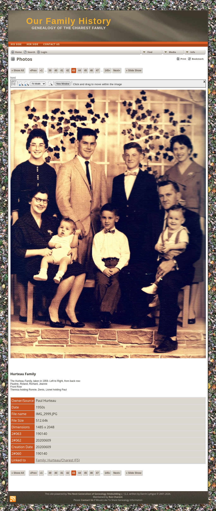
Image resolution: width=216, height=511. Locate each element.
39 (50, 70)
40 (55, 70)
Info (192, 52)
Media (172, 52)
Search (31, 52)
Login (44, 52)
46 (91, 70)
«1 (41, 70)
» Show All (18, 70)
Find (149, 52)
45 (85, 70)
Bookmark (198, 58)
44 (79, 70)
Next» (116, 70)
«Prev (33, 70)
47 (97, 70)
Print (183, 58)
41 (61, 70)
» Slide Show (133, 70)
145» (107, 70)
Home (18, 52)
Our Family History (68, 21)
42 (67, 70)
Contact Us (87, 499)
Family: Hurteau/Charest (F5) (58, 460)
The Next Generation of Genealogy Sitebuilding (94, 493)
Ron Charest (116, 496)
